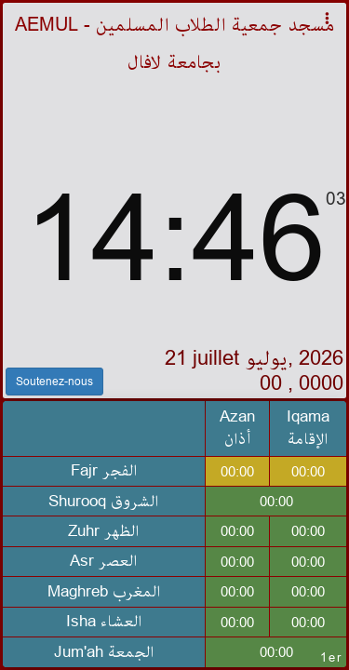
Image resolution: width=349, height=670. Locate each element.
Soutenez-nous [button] (54, 381)
